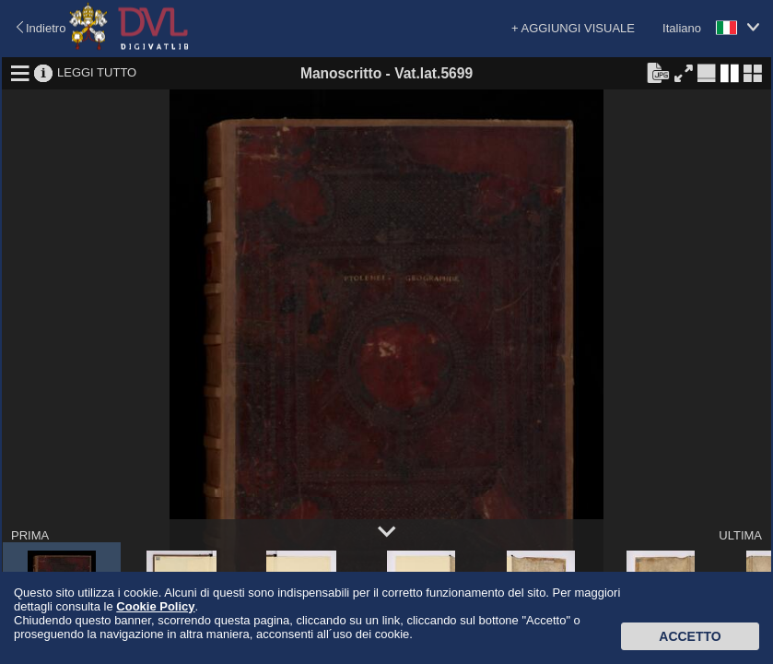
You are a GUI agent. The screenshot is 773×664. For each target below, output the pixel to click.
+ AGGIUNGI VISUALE (573, 28)
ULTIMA (740, 535)
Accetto (689, 636)
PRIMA (30, 535)
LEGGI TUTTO (96, 72)
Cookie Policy (155, 606)
